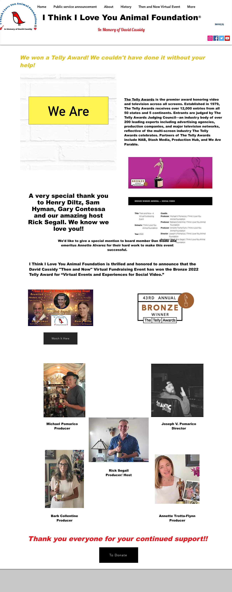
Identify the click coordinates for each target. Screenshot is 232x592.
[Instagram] (210, 38)
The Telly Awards (139, 99)
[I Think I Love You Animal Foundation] (120, 17)
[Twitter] (221, 38)
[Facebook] (215, 38)
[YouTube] (227, 38)
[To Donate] (118, 555)
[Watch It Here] (60, 338)
